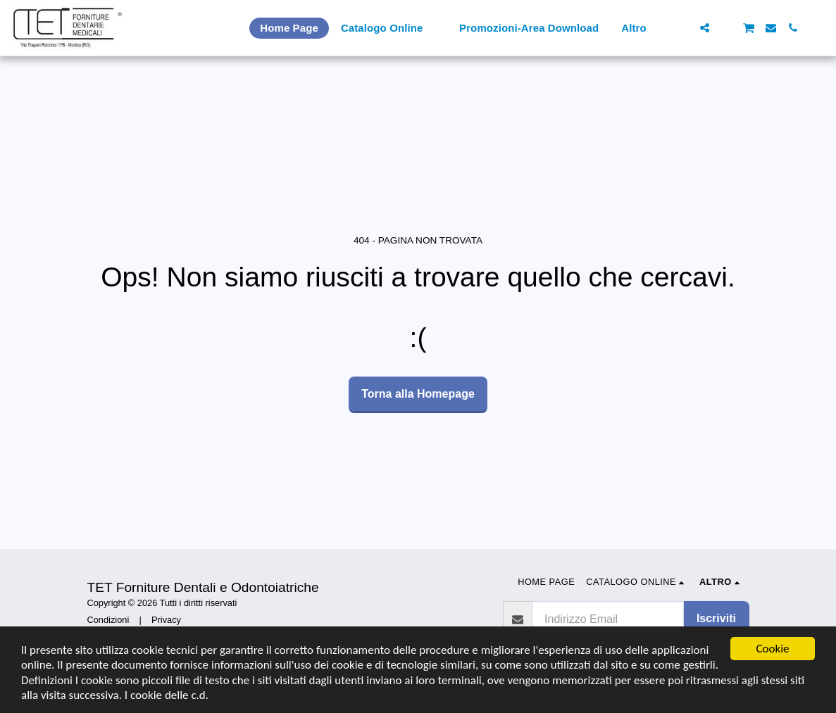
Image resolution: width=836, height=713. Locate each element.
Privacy (166, 619)
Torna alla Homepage (418, 394)
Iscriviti (716, 618)
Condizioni (108, 619)
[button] (683, 28)
